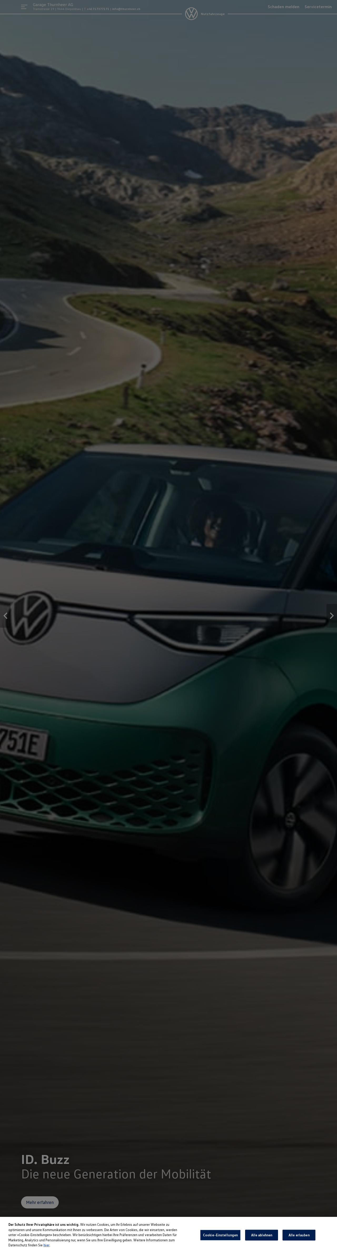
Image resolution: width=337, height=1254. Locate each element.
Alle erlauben (299, 1235)
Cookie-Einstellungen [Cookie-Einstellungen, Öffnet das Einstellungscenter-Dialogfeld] (220, 1235)
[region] (168, 1235)
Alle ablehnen (261, 1235)
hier (46, 1245)
